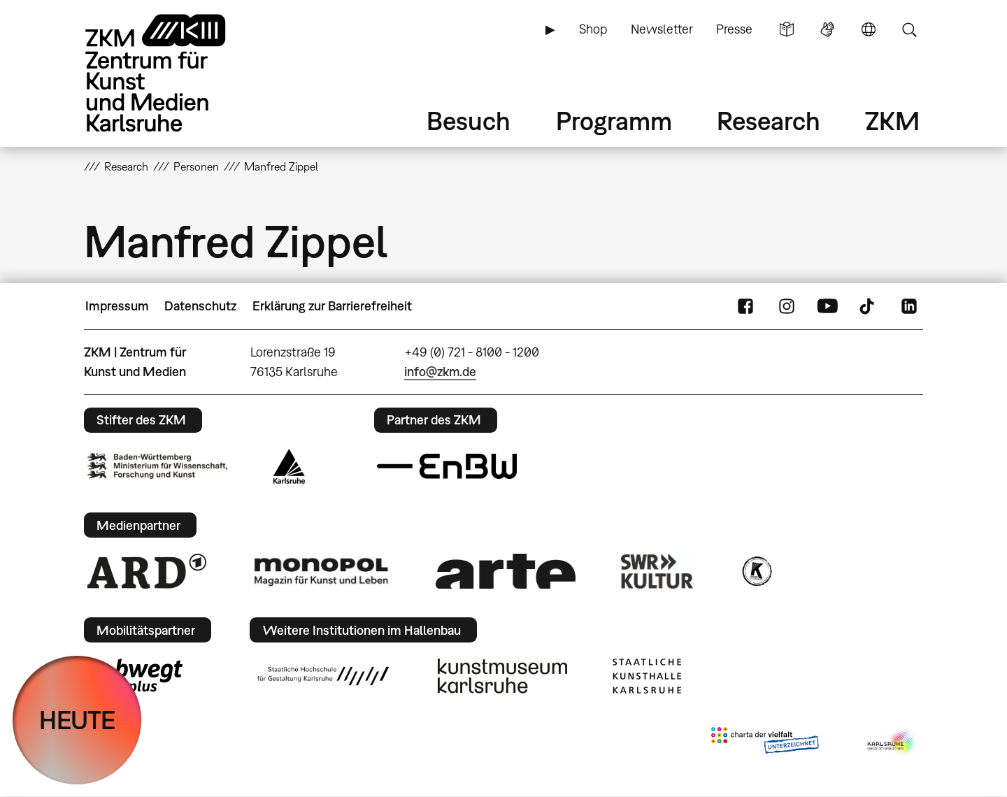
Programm (614, 121)
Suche (909, 29)
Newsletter (662, 29)
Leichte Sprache (787, 29)
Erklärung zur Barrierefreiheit (332, 306)
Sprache (869, 29)
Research (768, 121)
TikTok (869, 306)
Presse (734, 29)
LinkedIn (909, 306)
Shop (593, 29)
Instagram (787, 306)
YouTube (827, 306)
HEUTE (77, 720)
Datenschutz (200, 306)
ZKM (892, 121)
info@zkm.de (440, 371)
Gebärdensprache (827, 29)
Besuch (468, 121)
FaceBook (745, 306)
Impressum (117, 306)
